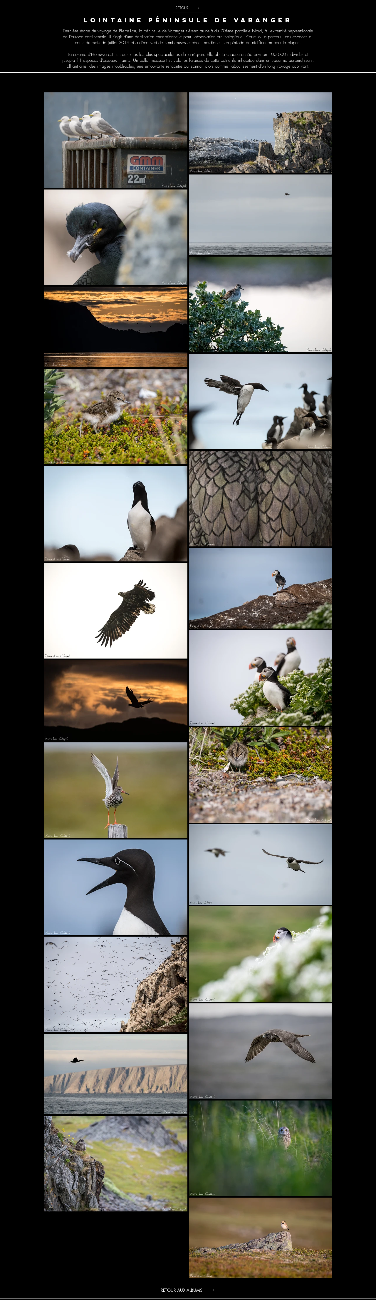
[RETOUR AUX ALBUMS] (188, 1290)
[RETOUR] (188, 8)
